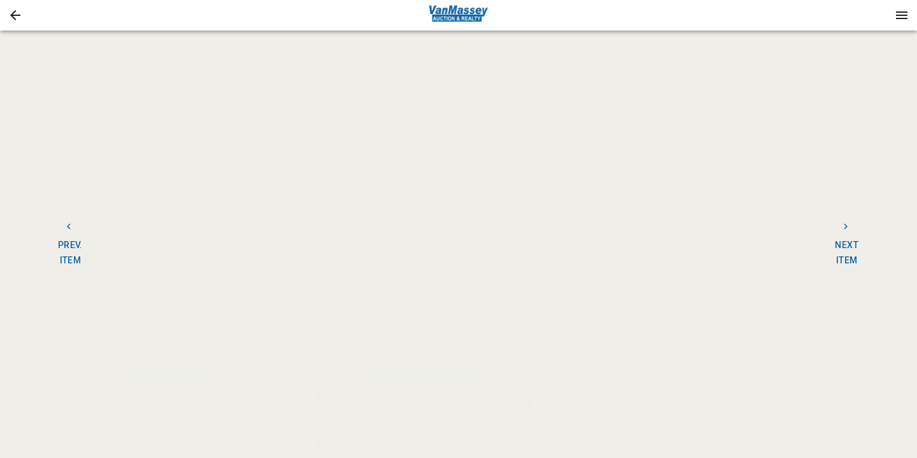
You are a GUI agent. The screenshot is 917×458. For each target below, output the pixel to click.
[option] (315, 203)
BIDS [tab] (783, 164)
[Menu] (901, 15)
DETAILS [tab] (568, 164)
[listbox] (315, 203)
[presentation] (458, 15)
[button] (15, 15)
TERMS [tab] (712, 164)
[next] (522, 202)
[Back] (15, 15)
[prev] (107, 202)
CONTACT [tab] (640, 164)
